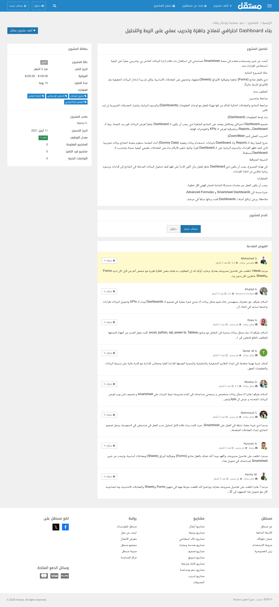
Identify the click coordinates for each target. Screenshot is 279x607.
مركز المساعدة (129, 557)
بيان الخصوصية (263, 551)
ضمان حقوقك (264, 539)
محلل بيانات (248, 324)
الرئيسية (267, 23)
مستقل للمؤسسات (127, 526)
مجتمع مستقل (129, 545)
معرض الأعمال (129, 539)
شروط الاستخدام (262, 545)
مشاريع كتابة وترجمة (192, 563)
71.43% (43, 138)
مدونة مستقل (129, 551)
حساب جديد (190, 228)
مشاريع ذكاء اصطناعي (191, 539)
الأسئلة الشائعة (264, 532)
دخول (173, 228)
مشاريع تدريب (196, 576)
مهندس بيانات (246, 263)
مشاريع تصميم (196, 551)
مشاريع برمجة (196, 532)
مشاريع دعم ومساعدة (192, 570)
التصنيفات (198, 582)
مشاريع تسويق (196, 557)
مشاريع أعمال (196, 526)
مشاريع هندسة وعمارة (191, 545)
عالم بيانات (249, 479)
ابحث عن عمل (129, 532)
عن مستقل (266, 526)
